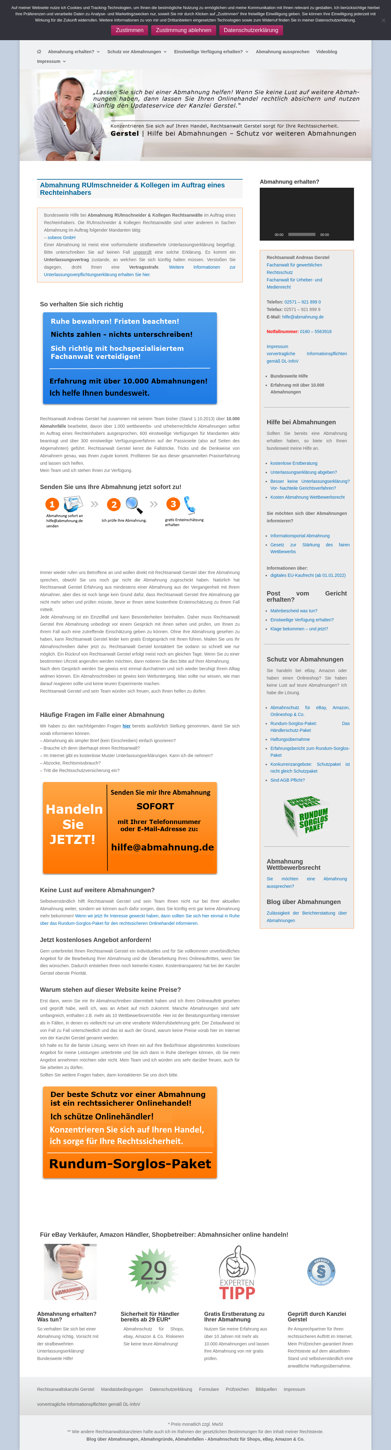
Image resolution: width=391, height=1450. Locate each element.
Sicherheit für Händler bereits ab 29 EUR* (150, 1317)
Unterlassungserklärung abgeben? (303, 472)
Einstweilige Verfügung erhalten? (208, 51)
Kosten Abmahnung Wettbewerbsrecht (307, 497)
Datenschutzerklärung (171, 1389)
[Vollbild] (346, 234)
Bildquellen (266, 1389)
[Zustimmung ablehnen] (383, 20)
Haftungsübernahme (290, 739)
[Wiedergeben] (268, 234)
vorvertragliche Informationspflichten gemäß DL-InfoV (88, 1404)
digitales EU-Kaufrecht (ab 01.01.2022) (308, 575)
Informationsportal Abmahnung (300, 535)
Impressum (48, 61)
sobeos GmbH (61, 237)
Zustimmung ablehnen (183, 30)
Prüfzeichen (237, 1389)
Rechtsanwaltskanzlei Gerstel (65, 1389)
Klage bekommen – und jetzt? (299, 628)
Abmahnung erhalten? (71, 51)
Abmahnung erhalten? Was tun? (66, 1317)
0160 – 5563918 (316, 331)
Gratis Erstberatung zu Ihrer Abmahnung (234, 1317)
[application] (307, 214)
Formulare (209, 1389)
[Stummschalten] (336, 234)
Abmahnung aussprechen (283, 51)
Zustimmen (129, 30)
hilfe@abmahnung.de (303, 316)
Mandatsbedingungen (122, 1389)
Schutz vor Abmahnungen (134, 51)
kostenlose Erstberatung (293, 463)
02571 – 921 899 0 (303, 301)
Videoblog (326, 51)
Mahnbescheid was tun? (293, 610)
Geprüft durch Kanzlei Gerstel (317, 1317)
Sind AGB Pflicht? (287, 780)
